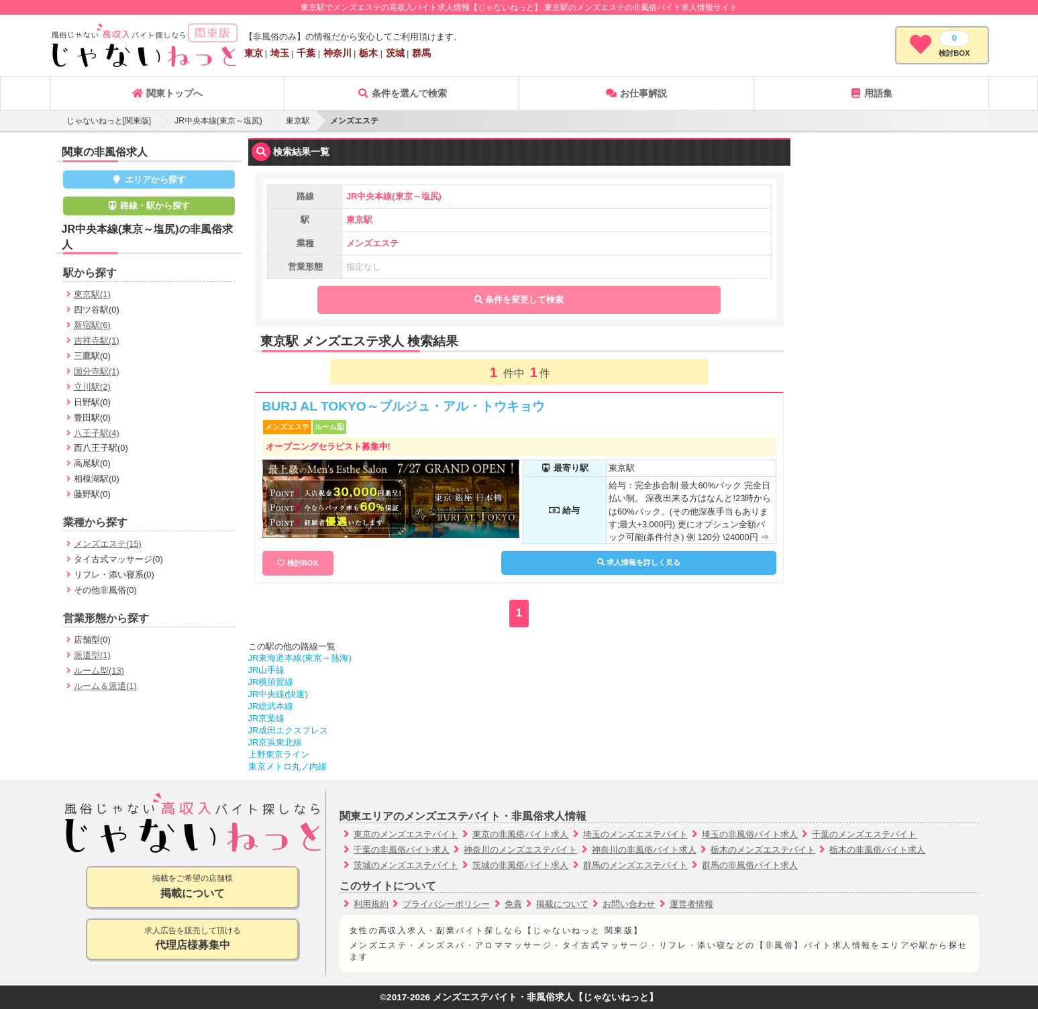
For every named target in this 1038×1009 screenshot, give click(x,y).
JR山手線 (266, 670)
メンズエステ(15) (108, 544)
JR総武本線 (271, 706)
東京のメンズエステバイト (406, 834)
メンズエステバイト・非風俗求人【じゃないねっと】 (545, 997)
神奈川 (337, 53)
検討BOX (302, 563)
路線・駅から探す (149, 206)
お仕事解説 (636, 93)
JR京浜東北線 (275, 742)
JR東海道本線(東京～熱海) (300, 658)
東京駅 (298, 120)
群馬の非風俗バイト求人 (750, 865)
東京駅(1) (92, 294)
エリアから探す (148, 179)
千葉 (306, 53)
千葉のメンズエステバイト (864, 834)
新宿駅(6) (92, 325)
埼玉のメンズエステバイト (635, 834)
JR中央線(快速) (278, 694)
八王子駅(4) (96, 433)
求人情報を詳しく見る (638, 562)
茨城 (395, 53)
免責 (513, 904)
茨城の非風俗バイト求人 (520, 865)
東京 (253, 53)
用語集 (870, 93)
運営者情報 (691, 904)
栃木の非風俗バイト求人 (877, 850)
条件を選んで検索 (402, 93)
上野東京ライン (278, 754)
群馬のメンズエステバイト (635, 865)
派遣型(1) (92, 655)
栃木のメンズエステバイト (763, 850)
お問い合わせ (629, 904)
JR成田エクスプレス (288, 730)
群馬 (421, 53)
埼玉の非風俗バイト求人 (750, 834)
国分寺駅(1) (96, 371)
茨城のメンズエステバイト (406, 865)
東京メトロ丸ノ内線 (287, 766)
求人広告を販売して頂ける (192, 939)
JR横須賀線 (271, 682)
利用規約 (371, 904)
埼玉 (279, 53)
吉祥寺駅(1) (96, 340)
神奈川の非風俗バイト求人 (644, 850)
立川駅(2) (92, 387)
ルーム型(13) (99, 671)
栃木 (368, 53)
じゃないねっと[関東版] (109, 120)
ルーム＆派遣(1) (105, 686)
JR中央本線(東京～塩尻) (218, 120)
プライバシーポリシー (446, 904)
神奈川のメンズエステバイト (520, 850)
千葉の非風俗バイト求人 (402, 850)
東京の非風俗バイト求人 (520, 834)
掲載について (562, 904)
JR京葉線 (266, 718)
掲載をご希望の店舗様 (192, 887)
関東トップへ (167, 93)
